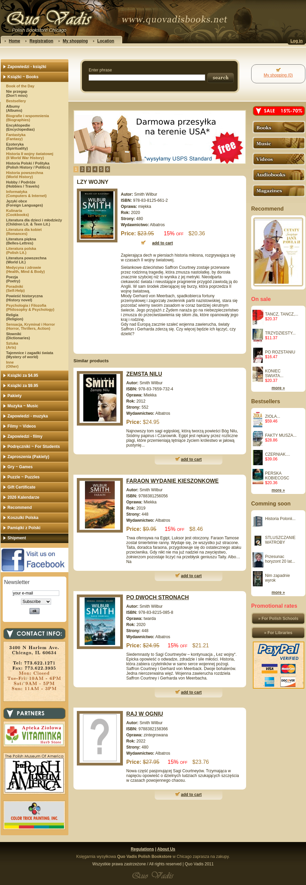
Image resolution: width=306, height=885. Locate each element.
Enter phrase (100, 70)
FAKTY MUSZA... (281, 435)
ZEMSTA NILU (144, 374)
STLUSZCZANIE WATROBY (280, 540)
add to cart (191, 459)
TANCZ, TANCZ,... (281, 314)
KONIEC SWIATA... (274, 373)
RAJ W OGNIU (144, 714)
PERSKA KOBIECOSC (277, 475)
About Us (166, 849)
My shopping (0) (278, 75)
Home (14, 41)
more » (278, 388)
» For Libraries (278, 632)
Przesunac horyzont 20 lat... (280, 559)
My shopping (75, 41)
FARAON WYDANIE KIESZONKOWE (172, 481)
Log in (296, 41)
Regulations (142, 849)
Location (105, 41)
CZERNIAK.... (277, 454)
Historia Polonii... (280, 518)
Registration (41, 41)
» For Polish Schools (278, 618)
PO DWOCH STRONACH (157, 597)
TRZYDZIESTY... (280, 333)
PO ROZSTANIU (280, 352)
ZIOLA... (272, 416)
